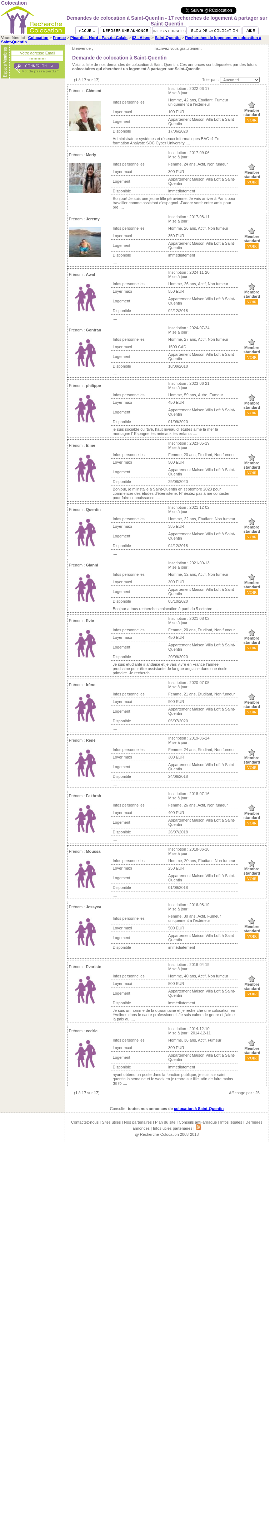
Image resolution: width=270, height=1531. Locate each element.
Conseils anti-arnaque (198, 1122)
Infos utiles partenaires (172, 1128)
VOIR (252, 120)
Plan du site (165, 1122)
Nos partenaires (138, 1122)
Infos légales (231, 1122)
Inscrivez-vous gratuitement (178, 48)
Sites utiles (111, 1122)
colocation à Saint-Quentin (199, 1108)
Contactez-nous (85, 1122)
